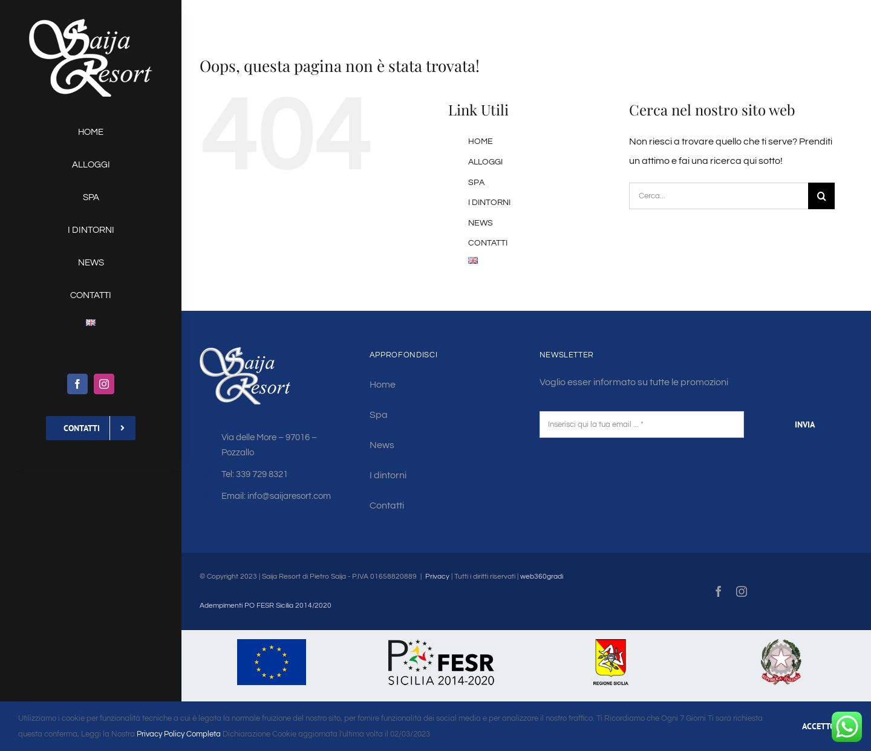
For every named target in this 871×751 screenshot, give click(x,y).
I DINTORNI (489, 202)
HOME (480, 141)
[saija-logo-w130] (90, 23)
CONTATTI (487, 243)
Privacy (437, 576)
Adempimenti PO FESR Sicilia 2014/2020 (265, 606)
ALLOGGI (485, 162)
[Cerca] (821, 196)
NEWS (480, 223)
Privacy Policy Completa (178, 734)
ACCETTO (818, 726)
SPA (476, 182)
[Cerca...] (718, 196)
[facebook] (77, 384)
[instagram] (104, 384)
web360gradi (541, 576)
